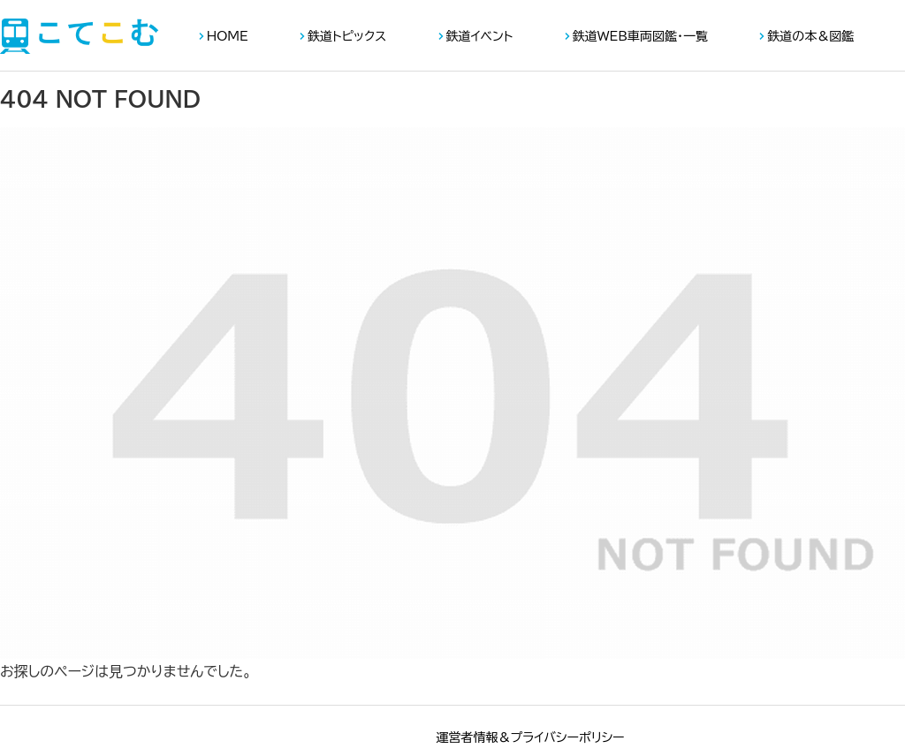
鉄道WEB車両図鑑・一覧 (640, 36)
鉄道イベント (479, 36)
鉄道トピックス (347, 36)
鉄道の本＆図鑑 (810, 36)
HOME (227, 36)
